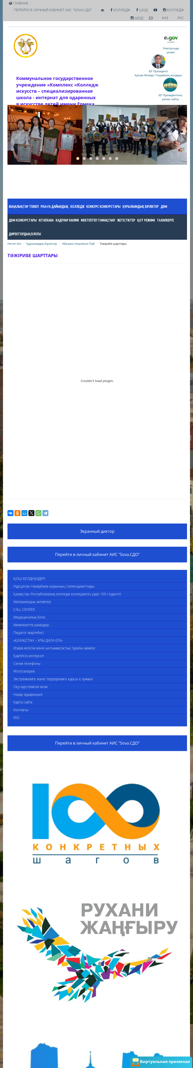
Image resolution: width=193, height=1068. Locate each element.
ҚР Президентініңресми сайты (170, 95)
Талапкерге (165, 220)
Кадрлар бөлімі (67, 220)
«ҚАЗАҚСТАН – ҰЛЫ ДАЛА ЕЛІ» (37, 640)
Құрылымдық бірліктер (140, 207)
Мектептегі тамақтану (98, 220)
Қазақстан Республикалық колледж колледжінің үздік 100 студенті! (67, 594)
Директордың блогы (25, 234)
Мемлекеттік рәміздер (31, 624)
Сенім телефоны (26, 663)
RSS (16, 717)
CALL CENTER (24, 609)
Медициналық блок (29, 617)
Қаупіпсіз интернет (28, 655)
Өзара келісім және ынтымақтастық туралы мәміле (54, 648)
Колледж (120, 9)
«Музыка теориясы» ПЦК (78, 243)
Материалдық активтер (32, 601)
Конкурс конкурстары (103, 207)
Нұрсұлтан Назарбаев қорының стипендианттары (53, 586)
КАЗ (165, 17)
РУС (181, 17)
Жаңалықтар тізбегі (24, 207)
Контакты (20, 709)
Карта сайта (22, 702)
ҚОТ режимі (146, 220)
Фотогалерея (24, 671)
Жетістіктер (126, 220)
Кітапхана (46, 220)
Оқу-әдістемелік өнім (30, 686)
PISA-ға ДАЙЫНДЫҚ (54, 207)
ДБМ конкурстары (23, 220)
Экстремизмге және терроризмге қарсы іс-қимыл (53, 679)
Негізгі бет (14, 243)
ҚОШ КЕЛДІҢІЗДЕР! (29, 578)
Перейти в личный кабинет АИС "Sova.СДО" (53, 9)
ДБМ (164, 207)
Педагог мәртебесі (28, 632)
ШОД (142, 9)
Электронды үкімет (171, 48)
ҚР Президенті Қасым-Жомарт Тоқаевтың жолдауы (158, 71)
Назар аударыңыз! (27, 694)
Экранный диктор (97, 531)
